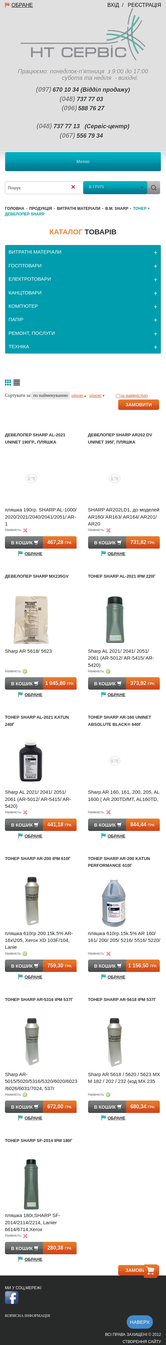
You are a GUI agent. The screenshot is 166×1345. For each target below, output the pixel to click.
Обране (22, 5)
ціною (78, 395)
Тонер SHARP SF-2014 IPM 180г (38, 1140)
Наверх (140, 1322)
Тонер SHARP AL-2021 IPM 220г (122, 576)
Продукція (40, 208)
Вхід (113, 5)
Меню (83, 161)
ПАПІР (16, 319)
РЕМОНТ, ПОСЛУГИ (32, 333)
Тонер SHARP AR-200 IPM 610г (38, 858)
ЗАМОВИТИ (138, 404)
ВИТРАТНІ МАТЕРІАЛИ (79, 208)
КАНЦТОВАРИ (25, 292)
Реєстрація (144, 5)
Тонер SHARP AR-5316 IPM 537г (39, 999)
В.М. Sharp (116, 208)
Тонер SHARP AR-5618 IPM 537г (122, 999)
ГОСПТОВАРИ (25, 265)
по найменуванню (50, 395)
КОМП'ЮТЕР (23, 306)
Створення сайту (141, 1341)
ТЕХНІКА (19, 346)
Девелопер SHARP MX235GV (36, 576)
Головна (14, 208)
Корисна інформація (27, 1315)
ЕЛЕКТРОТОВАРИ (30, 279)
